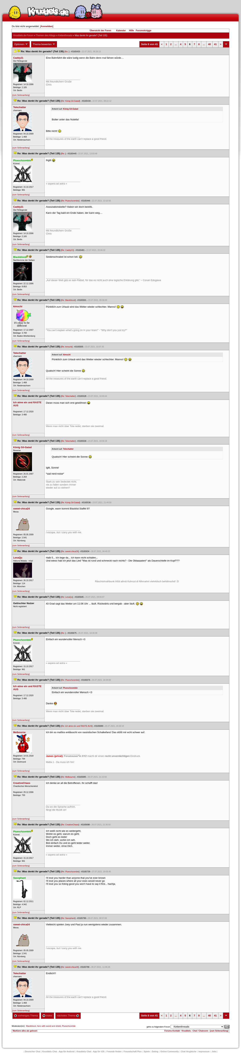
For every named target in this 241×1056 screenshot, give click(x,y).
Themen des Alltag (46, 35)
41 (215, 44)
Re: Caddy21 (67, 250)
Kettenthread (65, 35)
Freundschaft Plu (133, 1051)
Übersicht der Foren (100, 30)
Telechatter (68, 449)
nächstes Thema (68, 1015)
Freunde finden (114, 1051)
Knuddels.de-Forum (23, 35)
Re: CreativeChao (70, 824)
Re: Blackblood (68, 300)
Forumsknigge (143, 30)
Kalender (121, 30)
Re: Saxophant (68, 918)
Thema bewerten (44, 44)
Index (47, 1015)
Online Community (169, 1051)
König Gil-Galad (70, 109)
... (176, 44)
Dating (155, 1051)
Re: (67, 51)
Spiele (147, 1051)
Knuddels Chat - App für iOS (90, 1051)
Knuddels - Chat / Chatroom (195, 1031)
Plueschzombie (70, 688)
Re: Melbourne (68, 777)
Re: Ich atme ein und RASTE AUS (77, 726)
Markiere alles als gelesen (25, 1031)
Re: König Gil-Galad (70, 101)
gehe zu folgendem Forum (158, 1027)
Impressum (204, 1051)
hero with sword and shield (49, 1026)
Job (214, 1051)
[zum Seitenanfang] (21, 95)
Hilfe (131, 30)
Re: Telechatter (68, 396)
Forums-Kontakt (172, 1031)
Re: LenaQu (67, 597)
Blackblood (31, 1026)
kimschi (67, 354)
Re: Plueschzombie (70, 201)
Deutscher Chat (32, 1051)
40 (209, 44)
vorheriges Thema (26, 1015)
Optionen (21, 44)
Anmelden (47, 26)
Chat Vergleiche (189, 1051)
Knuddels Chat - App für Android (58, 1051)
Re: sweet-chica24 (70, 551)
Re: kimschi (67, 347)
